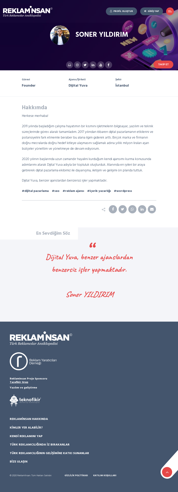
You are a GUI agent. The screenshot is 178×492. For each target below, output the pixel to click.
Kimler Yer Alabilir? (26, 427)
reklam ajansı (74, 191)
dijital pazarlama (36, 191)
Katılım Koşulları (104, 476)
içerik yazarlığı (100, 191)
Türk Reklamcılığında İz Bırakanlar (40, 444)
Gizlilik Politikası (76, 476)
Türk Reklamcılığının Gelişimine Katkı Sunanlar (49, 453)
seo (56, 191)
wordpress (124, 191)
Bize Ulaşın (18, 461)
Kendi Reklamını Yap (26, 436)
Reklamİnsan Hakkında (29, 419)
